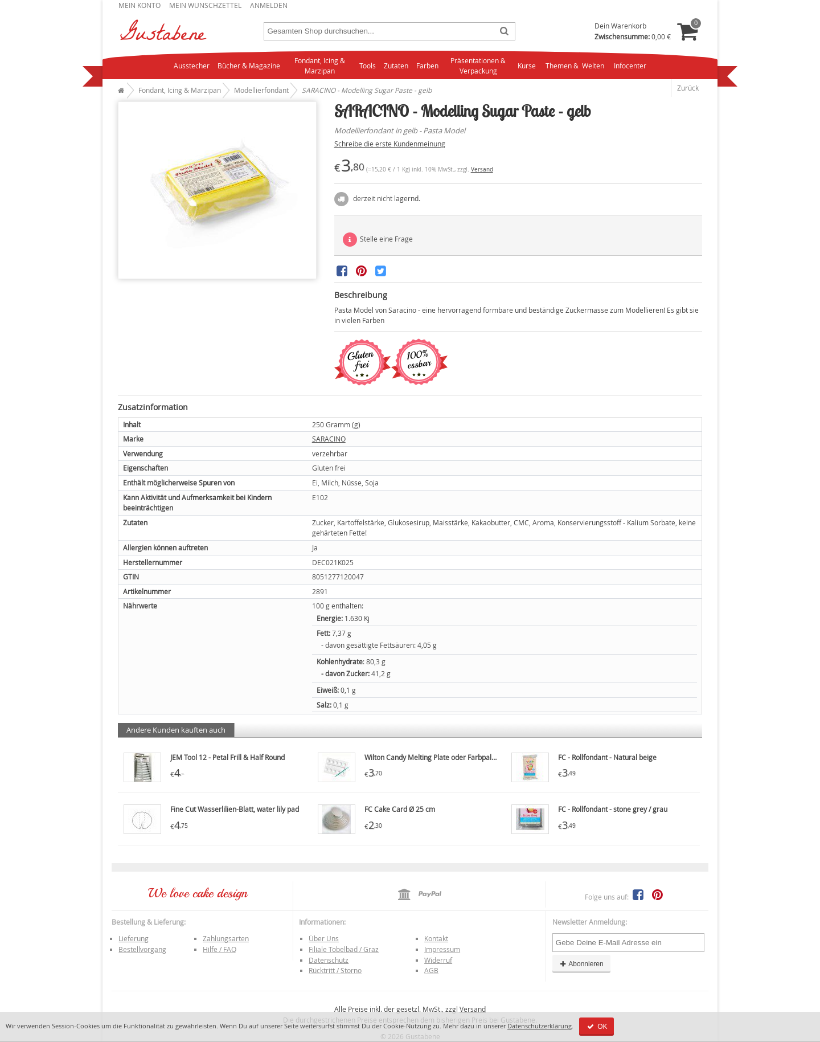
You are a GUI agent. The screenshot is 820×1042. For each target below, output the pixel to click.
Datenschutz (328, 960)
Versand (482, 169)
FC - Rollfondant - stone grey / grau (612, 809)
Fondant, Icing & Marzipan (319, 66)
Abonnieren (581, 964)
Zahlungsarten (226, 938)
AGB (431, 970)
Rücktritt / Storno (335, 970)
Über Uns (324, 938)
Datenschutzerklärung (539, 1025)
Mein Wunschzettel (205, 5)
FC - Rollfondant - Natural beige (607, 757)
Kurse (527, 65)
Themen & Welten (575, 65)
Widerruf (438, 960)
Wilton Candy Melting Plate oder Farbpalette (434, 757)
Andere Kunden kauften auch (176, 730)
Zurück (688, 87)
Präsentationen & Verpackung (478, 66)
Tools (367, 65)
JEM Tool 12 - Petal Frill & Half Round (227, 757)
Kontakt (436, 938)
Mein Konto (139, 5)
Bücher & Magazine (249, 65)
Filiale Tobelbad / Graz (344, 949)
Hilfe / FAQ (219, 949)
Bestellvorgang (142, 949)
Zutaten (396, 65)
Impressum (442, 949)
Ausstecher (192, 65)
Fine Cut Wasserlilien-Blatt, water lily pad (234, 809)
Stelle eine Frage (378, 239)
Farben (427, 65)
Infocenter (630, 65)
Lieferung (133, 938)
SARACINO (329, 438)
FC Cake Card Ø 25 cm (399, 809)
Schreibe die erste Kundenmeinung (389, 143)
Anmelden (269, 5)
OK (596, 1027)
